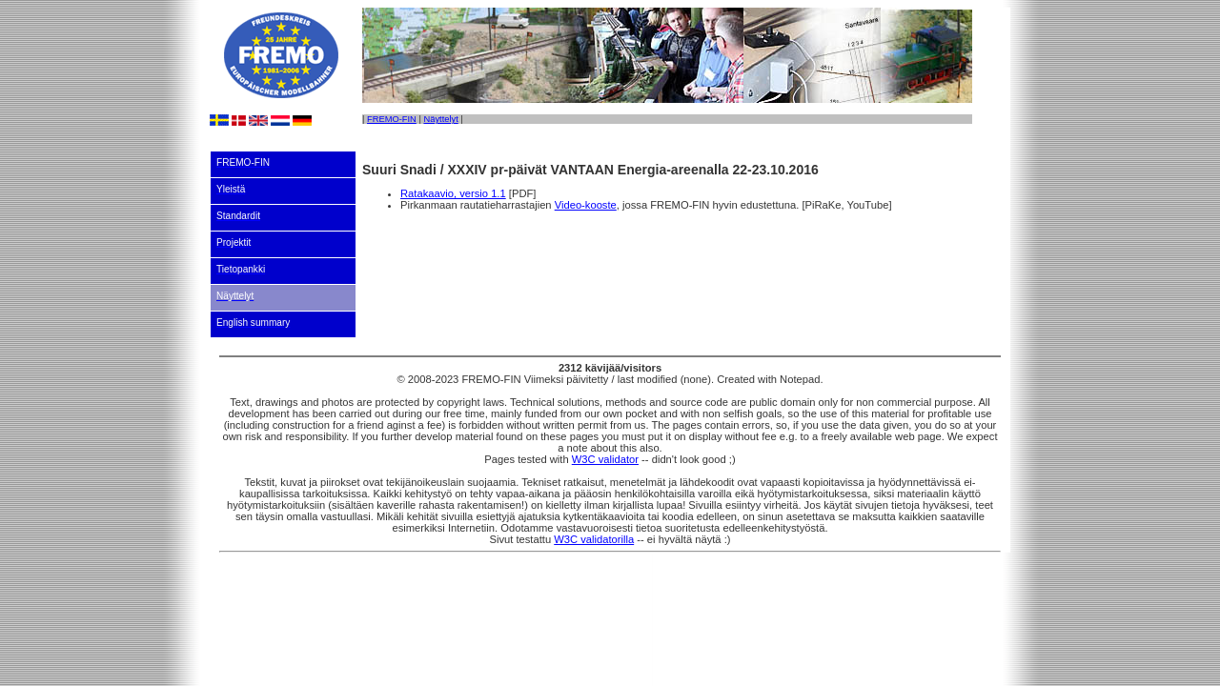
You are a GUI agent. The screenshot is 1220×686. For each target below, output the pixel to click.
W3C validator (605, 459)
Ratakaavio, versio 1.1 (453, 193)
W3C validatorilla (594, 539)
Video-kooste (586, 205)
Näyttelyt (440, 119)
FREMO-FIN (392, 119)
